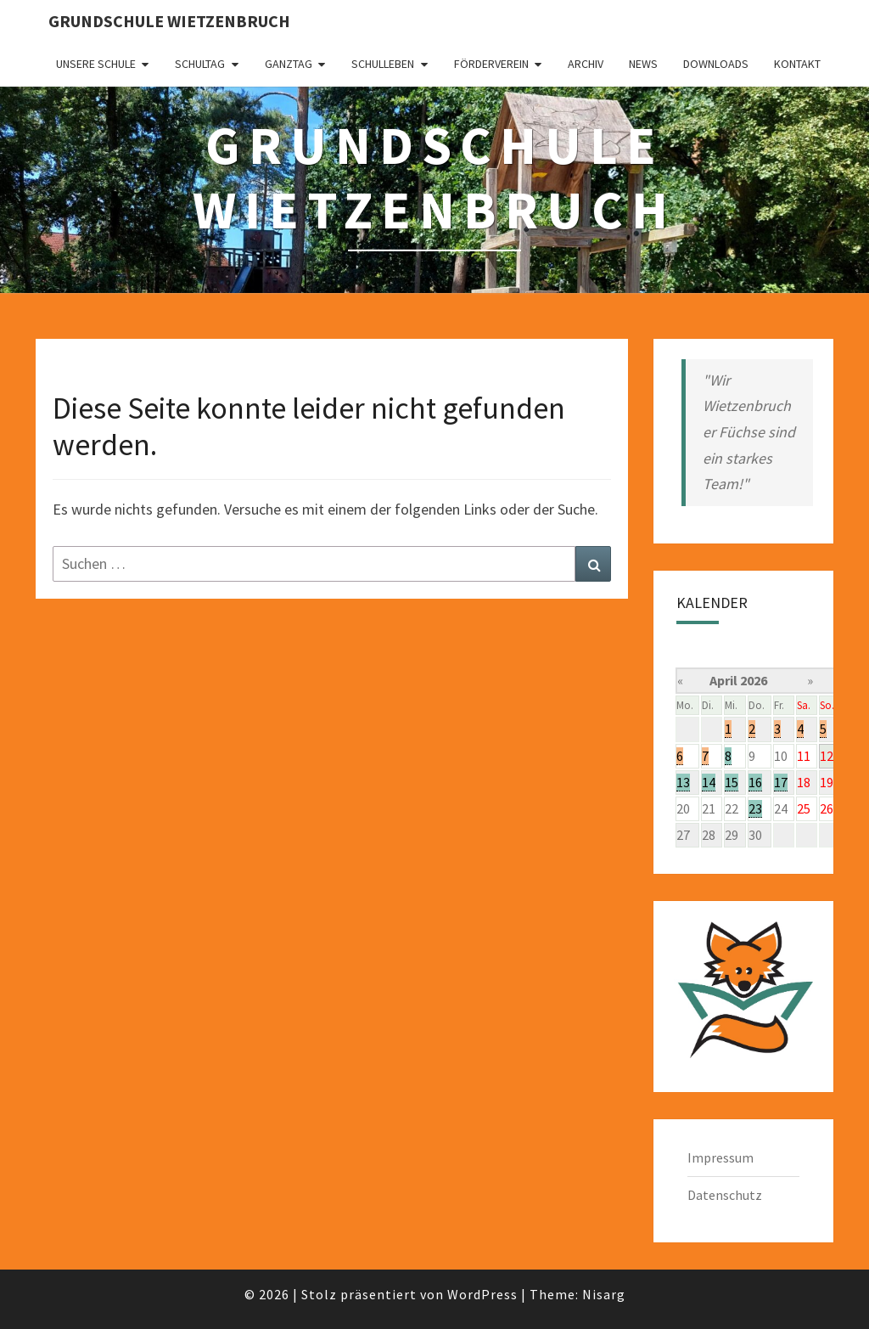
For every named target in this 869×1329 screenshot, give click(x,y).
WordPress (482, 1294)
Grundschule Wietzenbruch (169, 20)
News (643, 63)
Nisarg (603, 1294)
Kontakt (797, 63)
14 (708, 782)
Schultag (200, 63)
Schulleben (382, 63)
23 (755, 808)
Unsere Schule (96, 63)
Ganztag (288, 63)
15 (731, 782)
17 (781, 782)
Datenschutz (724, 1194)
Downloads (715, 63)
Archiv (585, 63)
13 (683, 782)
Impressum (720, 1157)
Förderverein (491, 63)
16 (755, 782)
